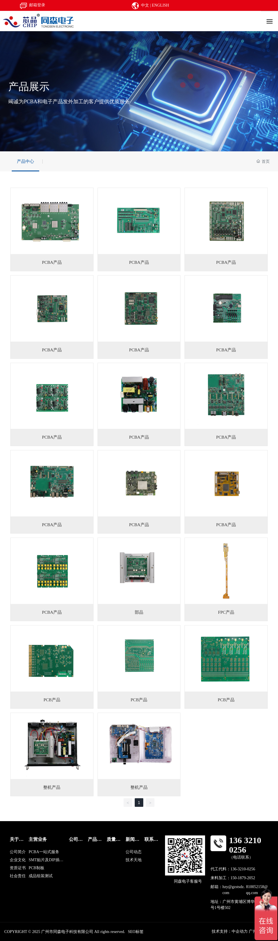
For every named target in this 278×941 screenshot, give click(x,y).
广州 (253, 931)
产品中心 (25, 161)
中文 (145, 5)
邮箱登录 (37, 5)
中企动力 (240, 931)
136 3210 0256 (245, 844)
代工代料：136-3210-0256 (233, 869)
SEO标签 (135, 932)
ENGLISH (160, 5)
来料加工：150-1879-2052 (233, 878)
